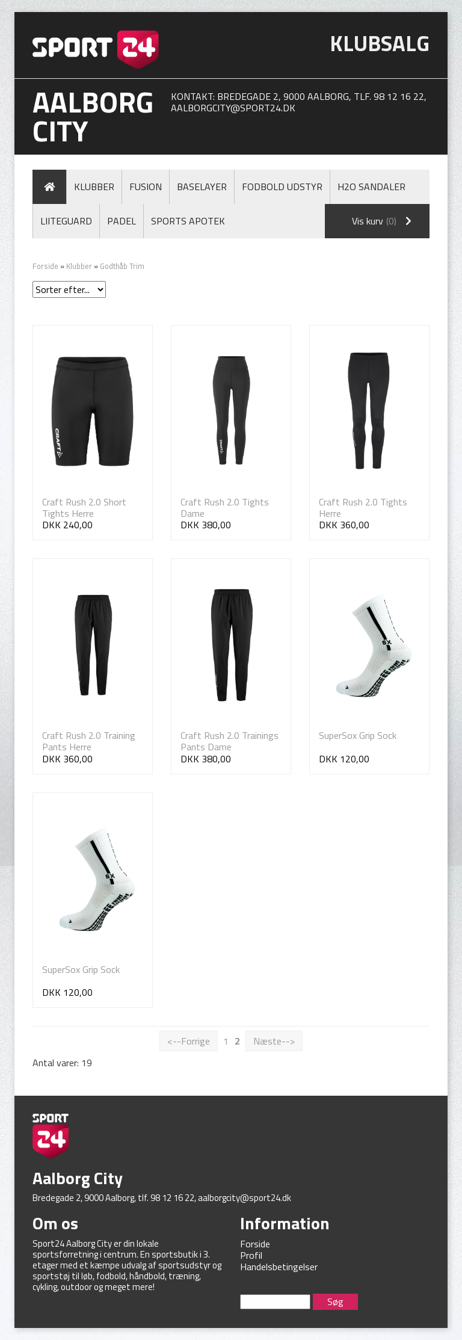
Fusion (145, 186)
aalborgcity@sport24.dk (233, 107)
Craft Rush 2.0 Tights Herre (363, 507)
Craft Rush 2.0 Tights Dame (224, 507)
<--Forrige (188, 1041)
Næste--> (274, 1041)
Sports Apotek (188, 221)
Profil (251, 1255)
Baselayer (202, 186)
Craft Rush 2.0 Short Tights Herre (84, 507)
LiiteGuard (66, 221)
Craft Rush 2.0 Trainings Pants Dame (229, 741)
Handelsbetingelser (279, 1266)
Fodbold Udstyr (282, 186)
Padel (121, 221)
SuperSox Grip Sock (357, 735)
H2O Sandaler (371, 186)
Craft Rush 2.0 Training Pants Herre (88, 741)
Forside (45, 266)
